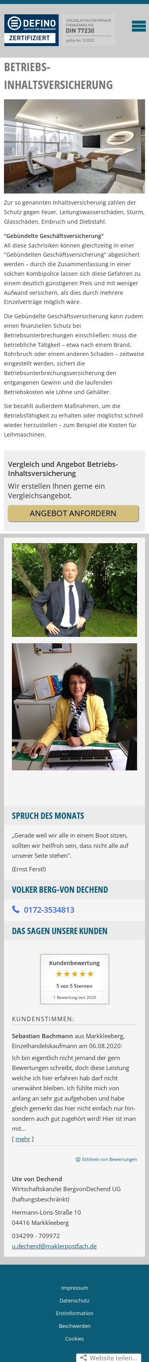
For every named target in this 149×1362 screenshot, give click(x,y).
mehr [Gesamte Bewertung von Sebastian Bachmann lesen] (22, 1139)
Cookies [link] (74, 1338)
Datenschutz (74, 1300)
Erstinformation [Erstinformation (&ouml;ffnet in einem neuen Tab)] (74, 1313)
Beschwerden (75, 1325)
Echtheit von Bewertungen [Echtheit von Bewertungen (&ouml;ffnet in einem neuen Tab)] (109, 1159)
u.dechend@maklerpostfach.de (54, 1246)
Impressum (74, 1287)
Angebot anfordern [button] (73, 513)
